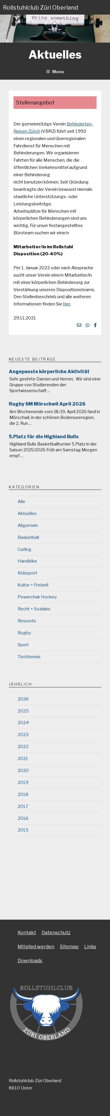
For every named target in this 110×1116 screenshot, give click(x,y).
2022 (23, 746)
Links (90, 946)
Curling (24, 549)
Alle (21, 501)
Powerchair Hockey (37, 597)
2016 (23, 818)
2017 (23, 806)
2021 (23, 758)
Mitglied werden (36, 946)
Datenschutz (56, 932)
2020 (23, 770)
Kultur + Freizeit (33, 585)
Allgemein (28, 525)
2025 (23, 711)
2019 (23, 782)
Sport (23, 644)
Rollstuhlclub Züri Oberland (40, 7)
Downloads (30, 960)
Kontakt (27, 932)
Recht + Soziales (34, 609)
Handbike (27, 561)
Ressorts (27, 621)
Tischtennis (29, 656)
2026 (23, 699)
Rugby (24, 632)
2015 (23, 830)
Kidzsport (27, 573)
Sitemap (69, 946)
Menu (55, 71)
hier (66, 304)
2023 (23, 734)
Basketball (28, 537)
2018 (23, 794)
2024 (23, 722)
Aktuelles (27, 513)
